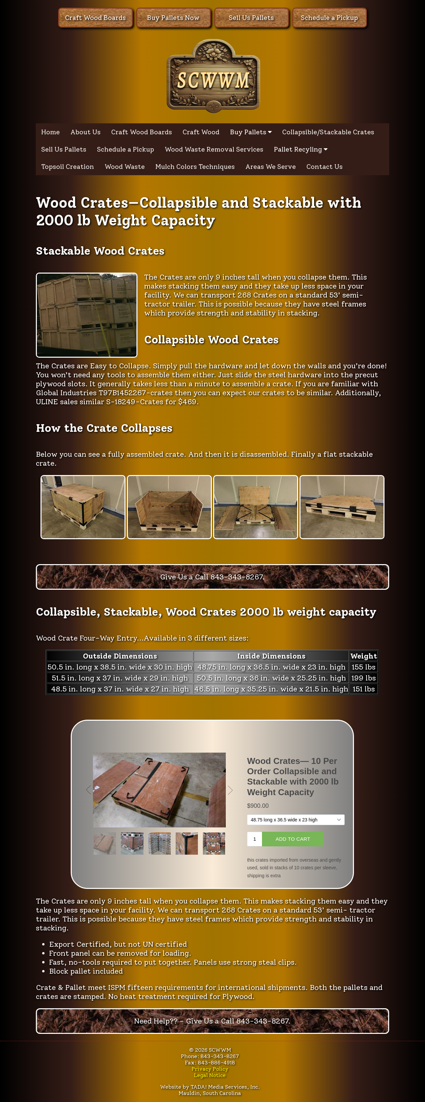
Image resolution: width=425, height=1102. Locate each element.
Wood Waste (125, 167)
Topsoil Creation (67, 167)
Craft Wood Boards (95, 18)
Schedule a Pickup (329, 18)
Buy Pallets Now (173, 18)
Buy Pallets (251, 132)
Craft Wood (201, 132)
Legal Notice (210, 1075)
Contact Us (324, 167)
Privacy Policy (210, 1069)
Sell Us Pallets (251, 18)
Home (50, 132)
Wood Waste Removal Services (214, 149)
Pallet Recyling (300, 149)
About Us (85, 132)
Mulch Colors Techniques (195, 167)
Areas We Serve (270, 167)
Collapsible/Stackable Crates (328, 132)
